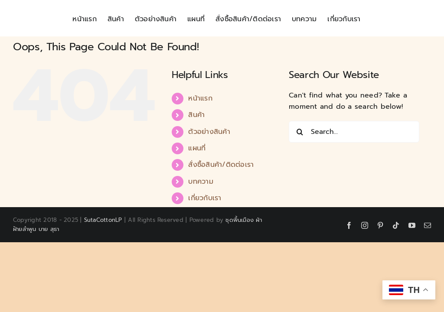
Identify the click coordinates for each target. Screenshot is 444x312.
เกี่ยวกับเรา (204, 198)
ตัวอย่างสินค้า (209, 132)
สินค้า (196, 115)
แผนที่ (197, 148)
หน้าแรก (200, 98)
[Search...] (354, 132)
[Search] (299, 132)
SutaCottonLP (103, 220)
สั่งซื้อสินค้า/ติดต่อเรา (221, 164)
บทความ (200, 181)
